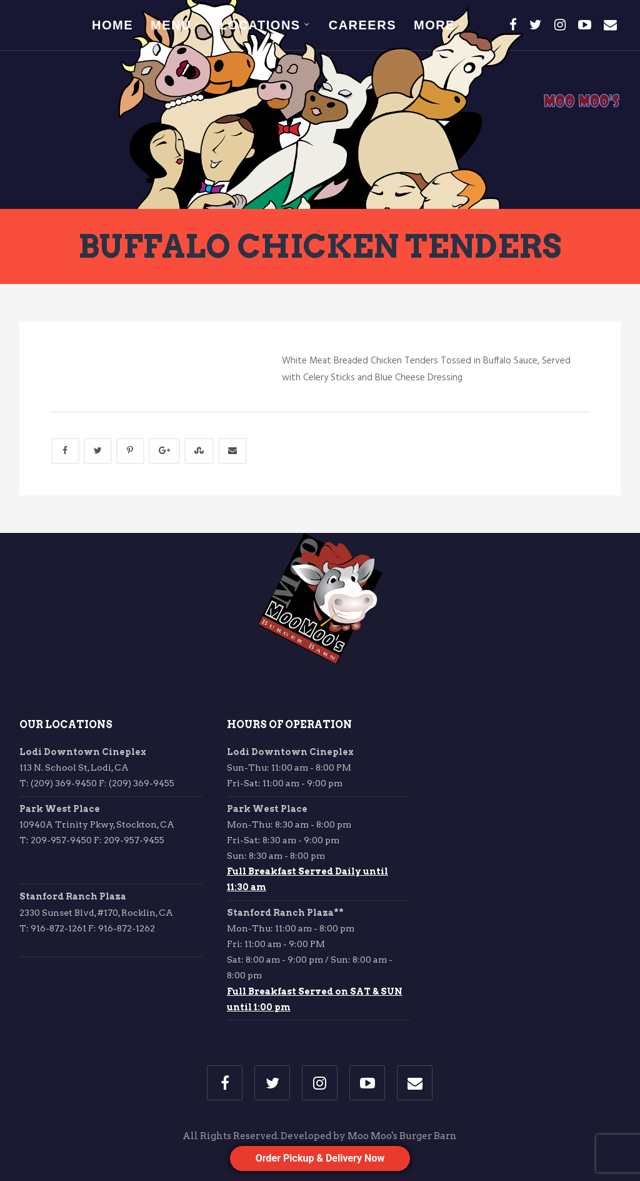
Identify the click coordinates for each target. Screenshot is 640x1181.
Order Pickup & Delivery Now (320, 1158)
